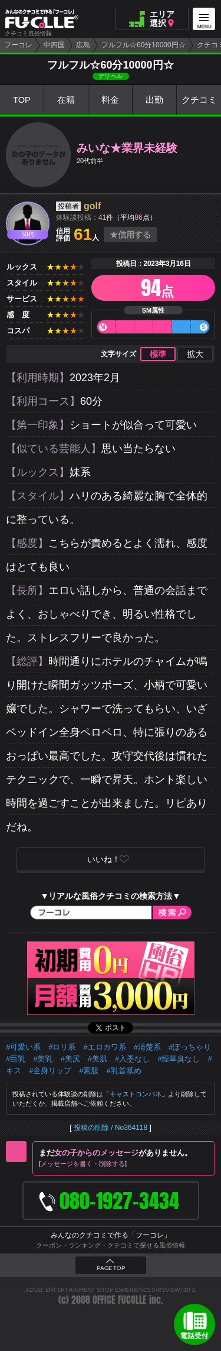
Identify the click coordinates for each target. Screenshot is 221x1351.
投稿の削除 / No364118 (110, 1127)
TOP (22, 100)
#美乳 (42, 1058)
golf (92, 206)
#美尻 (70, 1058)
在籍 (66, 100)
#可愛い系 (23, 1047)
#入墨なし (132, 1058)
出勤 (154, 100)
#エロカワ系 (104, 1047)
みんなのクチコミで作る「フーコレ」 (111, 1235)
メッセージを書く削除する (83, 1163)
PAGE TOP (111, 1268)
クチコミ (199, 100)
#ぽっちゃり (190, 1047)
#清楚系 (147, 1047)
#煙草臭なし (178, 1058)
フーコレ (18, 45)
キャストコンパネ (135, 1093)
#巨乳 (15, 1058)
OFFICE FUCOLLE (120, 1300)
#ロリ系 (61, 1047)
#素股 (88, 1070)
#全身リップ (50, 1070)
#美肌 (97, 1058)
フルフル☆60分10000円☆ (143, 45)
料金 (110, 100)
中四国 (54, 45)
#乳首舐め (123, 1070)
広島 (83, 45)
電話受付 (194, 1335)
